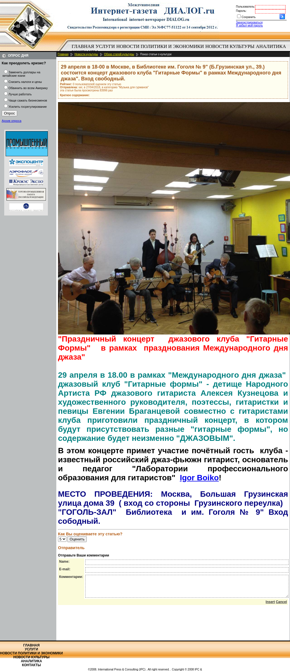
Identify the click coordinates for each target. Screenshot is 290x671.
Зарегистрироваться (249, 22)
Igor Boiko (199, 477)
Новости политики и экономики (160, 46)
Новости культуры (229, 46)
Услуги (105, 46)
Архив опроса (11, 120)
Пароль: (241, 10)
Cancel (281, 606)
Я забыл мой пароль (249, 25)
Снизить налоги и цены (25, 81)
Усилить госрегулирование (27, 106)
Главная (83, 46)
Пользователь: (245, 6)
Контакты (31, 665)
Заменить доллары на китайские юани (21, 74)
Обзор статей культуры (119, 54)
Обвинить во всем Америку (28, 88)
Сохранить (249, 17)
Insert (270, 606)
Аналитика (271, 46)
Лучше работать (20, 94)
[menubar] (180, 49)
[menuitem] (83, 46)
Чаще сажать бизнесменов (27, 100)
